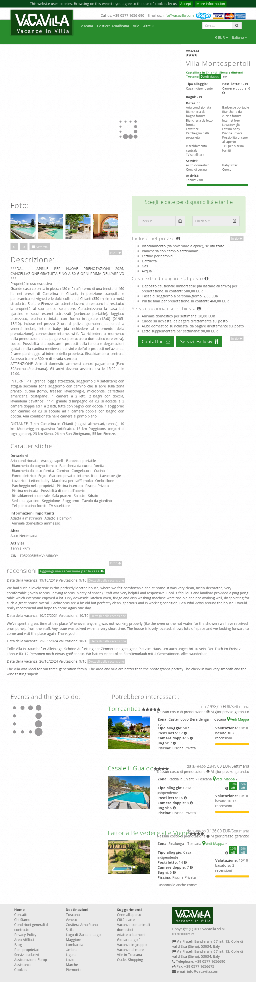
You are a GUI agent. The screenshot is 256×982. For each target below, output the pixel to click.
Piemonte (74, 969)
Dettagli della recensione (106, 580)
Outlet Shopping (130, 959)
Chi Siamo (22, 919)
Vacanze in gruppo (132, 944)
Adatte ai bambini (131, 934)
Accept (185, 3)
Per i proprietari (26, 949)
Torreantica (124, 708)
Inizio (115, 253)
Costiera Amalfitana (113, 26)
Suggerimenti (129, 909)
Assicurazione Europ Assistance (30, 962)
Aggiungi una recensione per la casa (72, 571)
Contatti (20, 914)
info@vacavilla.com (178, 15)
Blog (18, 944)
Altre (148, 26)
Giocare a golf (128, 939)
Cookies (20, 969)
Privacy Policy (25, 934)
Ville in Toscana (129, 954)
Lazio (70, 959)
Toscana (86, 26)
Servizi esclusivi (199, 341)
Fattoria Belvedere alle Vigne (148, 833)
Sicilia (70, 929)
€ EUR (221, 37)
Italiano (239, 37)
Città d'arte (126, 919)
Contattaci (156, 341)
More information (210, 3)
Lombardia (74, 944)
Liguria (71, 954)
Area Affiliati (24, 939)
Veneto (71, 919)
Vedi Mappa (210, 77)
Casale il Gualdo (131, 768)
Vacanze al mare (130, 949)
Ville (136, 26)
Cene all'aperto (129, 914)
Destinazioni (77, 909)
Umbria (72, 949)
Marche (72, 964)
